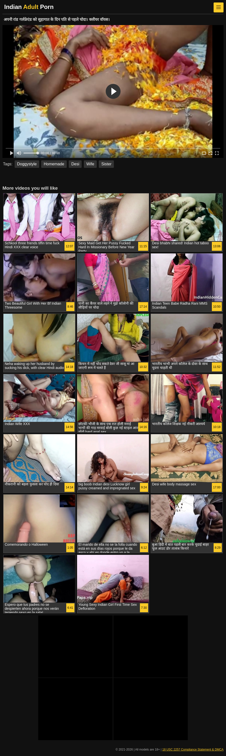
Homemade (54, 164)
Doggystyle (27, 164)
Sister (106, 164)
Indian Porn (29, 6)
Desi (75, 164)
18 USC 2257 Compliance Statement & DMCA (193, 749)
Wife (90, 164)
